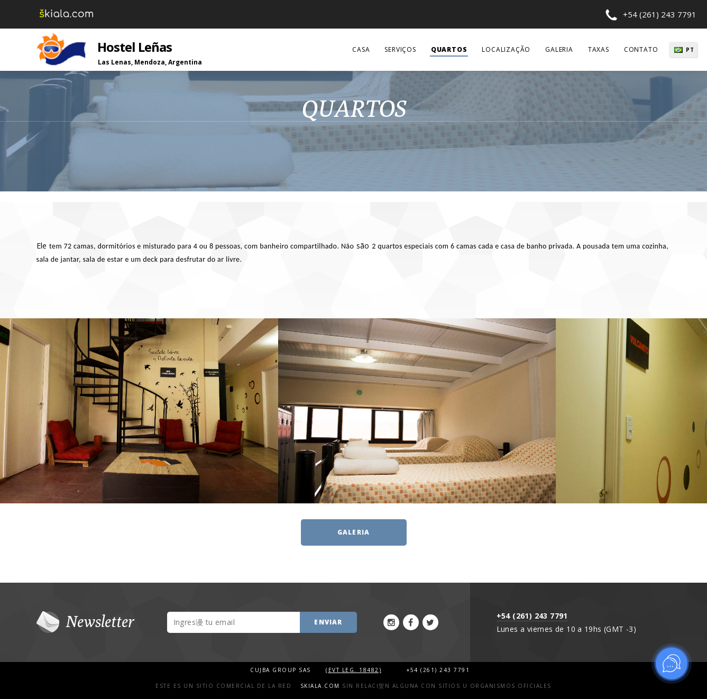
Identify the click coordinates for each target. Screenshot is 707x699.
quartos (449, 49)
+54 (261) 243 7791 (659, 14)
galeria (559, 49)
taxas (598, 49)
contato (641, 49)
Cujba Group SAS (281, 670)
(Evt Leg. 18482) (353, 670)
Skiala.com (320, 685)
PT (690, 49)
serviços (400, 49)
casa (361, 49)
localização (506, 49)
